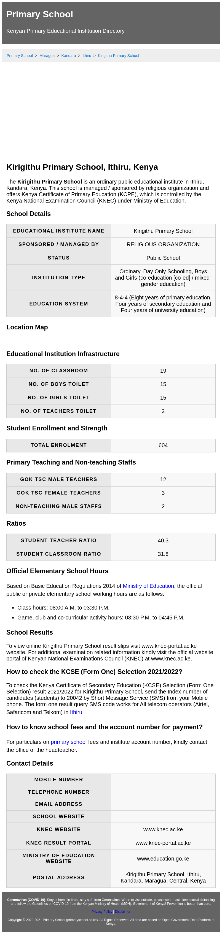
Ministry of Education (148, 586)
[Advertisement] (111, 116)
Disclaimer (122, 912)
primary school (69, 742)
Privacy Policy (102, 912)
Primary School (39, 14)
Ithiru (76, 712)
